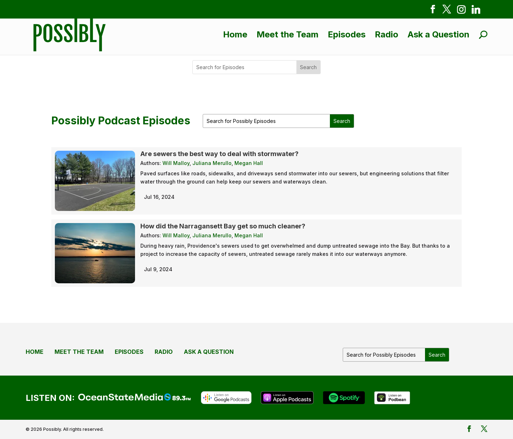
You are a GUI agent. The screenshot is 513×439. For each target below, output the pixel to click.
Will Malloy (176, 163)
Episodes (347, 34)
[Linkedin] (476, 11)
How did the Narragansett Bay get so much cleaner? (222, 226)
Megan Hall (248, 163)
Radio (386, 34)
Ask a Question (439, 34)
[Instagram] (461, 11)
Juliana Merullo (212, 163)
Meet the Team (287, 34)
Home (235, 34)
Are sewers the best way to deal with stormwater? (219, 153)
